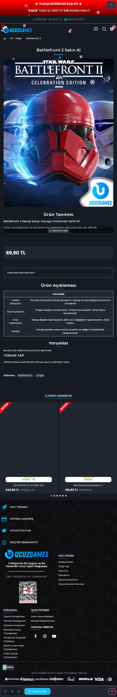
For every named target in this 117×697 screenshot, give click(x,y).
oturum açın (42, 362)
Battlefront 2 (25, 375)
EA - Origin (16, 38)
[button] (51, 495)
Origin (40, 375)
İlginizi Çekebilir (58, 395)
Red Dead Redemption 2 (88, 485)
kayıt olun (63, 362)
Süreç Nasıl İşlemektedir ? (21, 272)
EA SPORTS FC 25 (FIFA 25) (29, 485)
